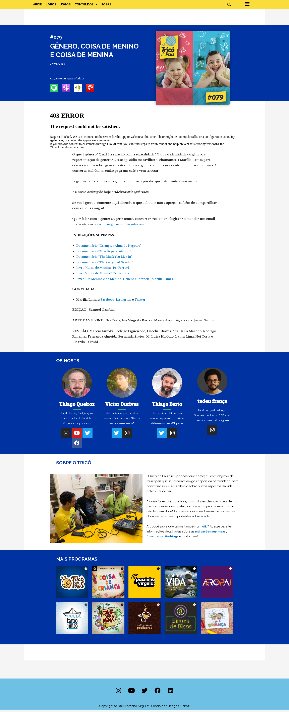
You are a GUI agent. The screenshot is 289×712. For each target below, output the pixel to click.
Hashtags (173, 539)
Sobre (106, 6)
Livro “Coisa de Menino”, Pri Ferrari (104, 276)
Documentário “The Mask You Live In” (106, 260)
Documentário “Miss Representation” (105, 254)
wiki (205, 529)
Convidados (156, 539)
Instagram (125, 302)
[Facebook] (77, 445)
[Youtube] (77, 435)
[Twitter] (87, 435)
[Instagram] (66, 435)
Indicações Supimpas (211, 534)
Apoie (37, 6)
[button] (229, 6)
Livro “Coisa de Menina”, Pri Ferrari (104, 271)
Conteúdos (86, 6)
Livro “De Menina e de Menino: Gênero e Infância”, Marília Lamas (128, 281)
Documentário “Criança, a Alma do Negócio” (111, 249)
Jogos (65, 6)
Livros (51, 6)
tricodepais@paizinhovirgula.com (120, 227)
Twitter (142, 302)
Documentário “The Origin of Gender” (107, 265)
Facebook (108, 302)
